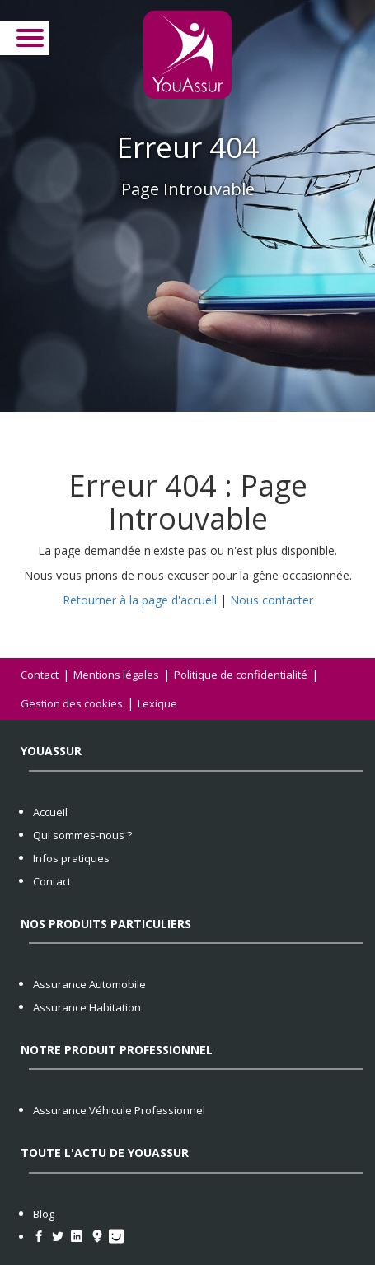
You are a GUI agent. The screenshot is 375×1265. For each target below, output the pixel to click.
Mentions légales (116, 674)
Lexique (157, 703)
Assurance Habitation (87, 1007)
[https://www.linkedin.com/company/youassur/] (80, 1237)
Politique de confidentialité (240, 674)
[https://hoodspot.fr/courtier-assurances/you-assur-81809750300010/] (99, 1237)
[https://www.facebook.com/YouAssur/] (42, 1237)
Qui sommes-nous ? (82, 835)
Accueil (50, 812)
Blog (43, 1214)
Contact (40, 674)
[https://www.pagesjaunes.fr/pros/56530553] (118, 1237)
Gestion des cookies (72, 703)
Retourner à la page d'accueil (140, 600)
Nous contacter (271, 600)
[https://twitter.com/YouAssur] (61, 1237)
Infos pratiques (71, 858)
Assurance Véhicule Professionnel (119, 1110)
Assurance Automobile (89, 984)
